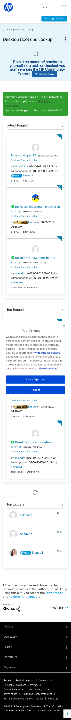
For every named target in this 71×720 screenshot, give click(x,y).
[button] (35, 626)
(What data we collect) (46, 352)
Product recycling (25, 680)
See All (35, 124)
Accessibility (45, 680)
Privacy (34, 685)
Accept (35, 389)
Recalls (7, 680)
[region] (35, 360)
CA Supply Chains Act (15, 685)
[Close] (64, 325)
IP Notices (53, 698)
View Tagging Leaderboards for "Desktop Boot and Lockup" (35, 503)
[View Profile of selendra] (19, 273)
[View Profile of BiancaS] (28, 175)
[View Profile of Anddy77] (19, 166)
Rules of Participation (24, 596)
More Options (35, 379)
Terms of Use (54, 593)
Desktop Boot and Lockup (19, 29)
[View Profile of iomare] (32, 222)
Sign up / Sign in (54, 18)
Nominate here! (45, 74)
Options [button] (68, 39)
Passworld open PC (35, 155)
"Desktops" (45, 101)
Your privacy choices (40, 689)
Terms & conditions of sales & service (23, 698)
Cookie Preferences (14, 689)
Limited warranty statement (37, 694)
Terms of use (10, 694)
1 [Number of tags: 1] (61, 513)
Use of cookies (48, 368)
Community (12, 106)
